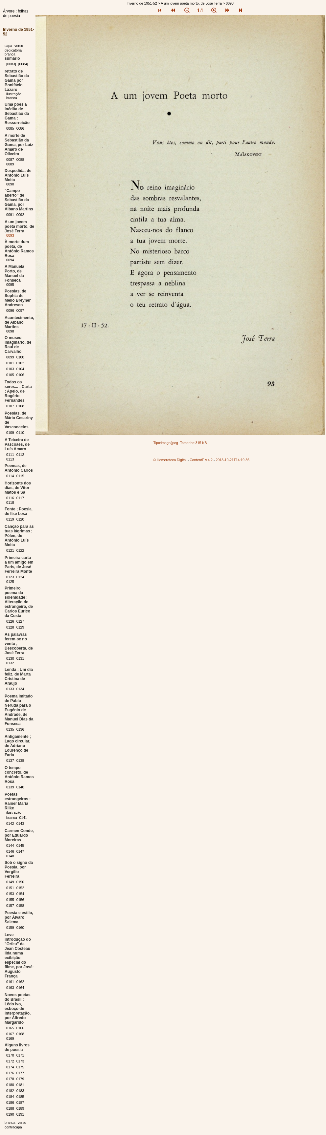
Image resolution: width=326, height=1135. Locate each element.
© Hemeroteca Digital (169, 460)
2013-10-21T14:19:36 (232, 460)
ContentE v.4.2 (201, 460)
